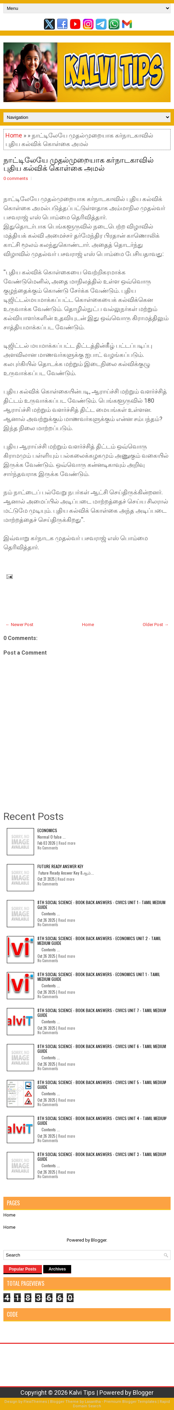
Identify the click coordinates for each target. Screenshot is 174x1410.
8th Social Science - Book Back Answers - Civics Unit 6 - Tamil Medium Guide (101, 1048)
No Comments (47, 847)
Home (13, 135)
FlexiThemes (35, 1401)
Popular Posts (22, 1269)
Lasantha (93, 1401)
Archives (57, 1269)
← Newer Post (19, 624)
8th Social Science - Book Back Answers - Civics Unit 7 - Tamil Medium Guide (101, 1012)
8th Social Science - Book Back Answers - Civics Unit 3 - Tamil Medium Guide (101, 1156)
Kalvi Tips (82, 1392)
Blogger (98, 1240)
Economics (47, 830)
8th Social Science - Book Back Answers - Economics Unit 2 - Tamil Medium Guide (99, 940)
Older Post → (156, 624)
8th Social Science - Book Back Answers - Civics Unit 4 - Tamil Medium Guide (102, 1120)
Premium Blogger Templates (130, 1401)
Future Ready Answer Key (60, 866)
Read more (67, 843)
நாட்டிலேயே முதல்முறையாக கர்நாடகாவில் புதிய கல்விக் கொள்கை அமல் (78, 163)
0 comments (15, 178)
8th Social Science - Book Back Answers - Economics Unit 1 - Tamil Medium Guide (98, 976)
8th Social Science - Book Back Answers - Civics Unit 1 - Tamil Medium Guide (101, 904)
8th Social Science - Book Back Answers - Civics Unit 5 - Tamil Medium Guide (101, 1084)
